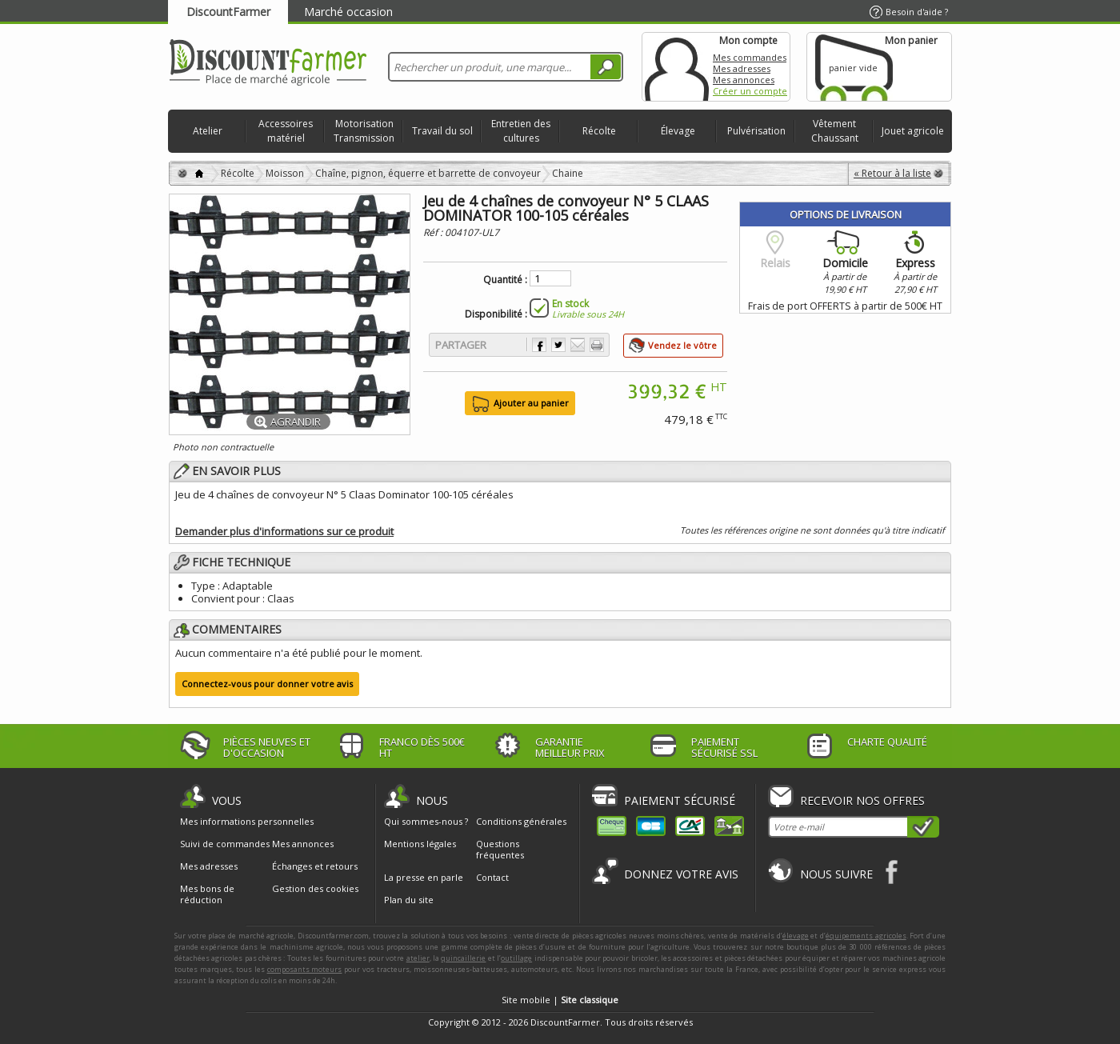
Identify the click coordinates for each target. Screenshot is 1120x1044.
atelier (418, 958)
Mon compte (677, 67)
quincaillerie (463, 958)
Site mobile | (560, 1000)
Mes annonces (743, 80)
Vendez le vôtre (682, 345)
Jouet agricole (913, 131)
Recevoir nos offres (862, 800)
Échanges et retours (315, 866)
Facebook (892, 872)
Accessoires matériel (285, 131)
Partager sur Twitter (558, 345)
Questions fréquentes (500, 849)
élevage (795, 935)
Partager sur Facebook (539, 345)
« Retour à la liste (892, 173)
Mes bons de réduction (207, 894)
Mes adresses (741, 68)
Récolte (599, 131)
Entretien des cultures (520, 131)
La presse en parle (423, 877)
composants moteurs (304, 969)
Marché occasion (348, 11)
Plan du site (409, 900)
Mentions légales (420, 844)
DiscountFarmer (228, 11)
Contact (492, 877)
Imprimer (597, 345)
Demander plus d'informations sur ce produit (284, 531)
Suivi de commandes (225, 844)
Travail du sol (442, 131)
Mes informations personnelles (247, 821)
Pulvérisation (756, 131)
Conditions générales (521, 821)
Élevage (678, 131)
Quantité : (505, 280)
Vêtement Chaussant (834, 131)
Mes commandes (749, 57)
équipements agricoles (866, 935)
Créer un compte (750, 91)
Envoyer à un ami (577, 345)
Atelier (207, 131)
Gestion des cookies (315, 888)
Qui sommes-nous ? (426, 821)
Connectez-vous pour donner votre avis (267, 684)
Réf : (434, 232)
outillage (516, 958)
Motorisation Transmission (364, 131)
